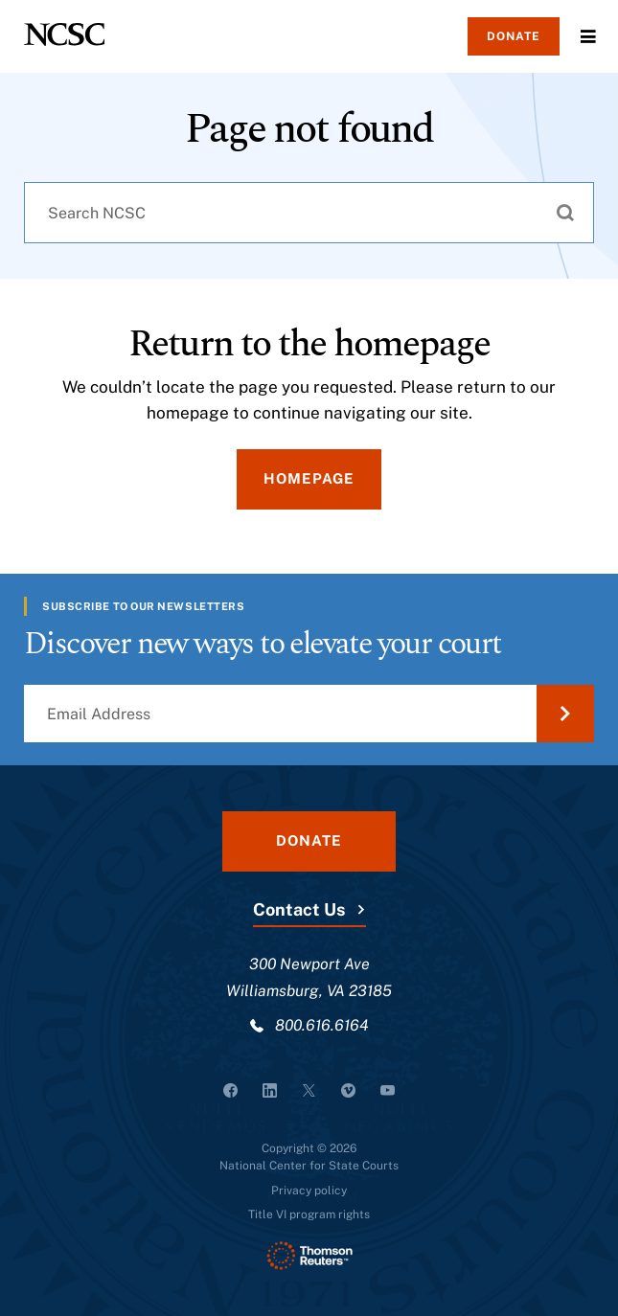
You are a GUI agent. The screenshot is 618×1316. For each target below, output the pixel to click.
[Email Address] (309, 713)
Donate (513, 36)
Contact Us (299, 909)
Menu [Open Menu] (588, 36)
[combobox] (309, 212)
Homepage (309, 478)
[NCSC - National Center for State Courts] (64, 34)
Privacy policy (309, 1190)
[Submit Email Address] (565, 713)
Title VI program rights (309, 1214)
